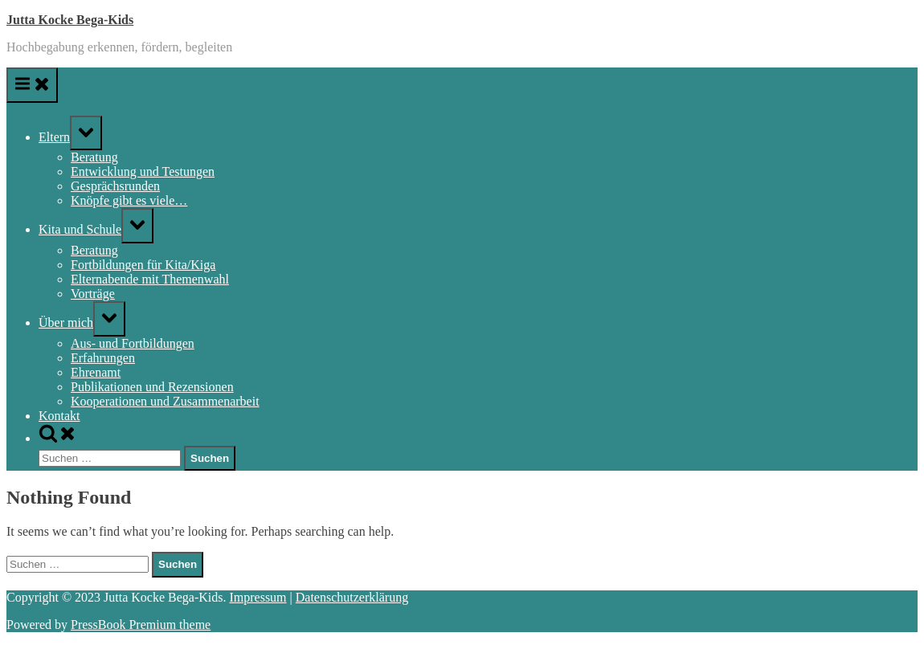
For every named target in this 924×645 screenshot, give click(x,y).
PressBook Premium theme (141, 624)
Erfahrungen (103, 358)
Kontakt (59, 416)
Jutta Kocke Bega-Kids (69, 20)
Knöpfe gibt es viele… (129, 200)
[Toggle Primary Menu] (32, 85)
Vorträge (93, 293)
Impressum (257, 597)
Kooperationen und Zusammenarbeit (165, 401)
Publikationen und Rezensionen (152, 387)
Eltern (54, 137)
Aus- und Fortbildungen (132, 343)
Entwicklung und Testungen (143, 171)
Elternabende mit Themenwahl (150, 279)
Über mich (66, 322)
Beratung (94, 157)
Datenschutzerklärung (352, 597)
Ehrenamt (96, 372)
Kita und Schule (80, 229)
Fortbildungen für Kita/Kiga (143, 264)
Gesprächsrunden (115, 186)
